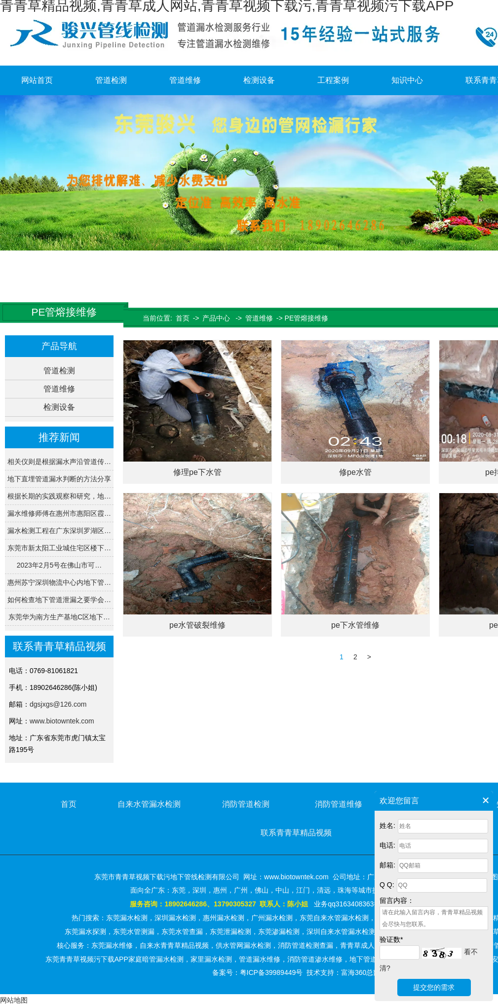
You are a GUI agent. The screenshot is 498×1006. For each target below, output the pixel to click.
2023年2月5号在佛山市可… (59, 565)
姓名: (387, 825)
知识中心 (407, 80)
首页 (183, 318)
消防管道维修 (338, 804)
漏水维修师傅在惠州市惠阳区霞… (59, 513)
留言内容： (397, 900)
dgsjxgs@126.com (58, 704)
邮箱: (387, 865)
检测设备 (259, 80)
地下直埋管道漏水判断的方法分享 (59, 479)
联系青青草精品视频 (296, 832)
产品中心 (216, 318)
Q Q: (387, 885)
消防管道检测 (245, 804)
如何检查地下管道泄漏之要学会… (59, 600)
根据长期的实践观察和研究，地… (59, 496)
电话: (387, 845)
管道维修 (185, 80)
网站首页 (37, 80)
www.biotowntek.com (62, 721)
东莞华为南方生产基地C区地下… (59, 617)
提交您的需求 (434, 987)
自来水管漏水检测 (149, 804)
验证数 (391, 939)
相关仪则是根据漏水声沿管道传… (59, 462)
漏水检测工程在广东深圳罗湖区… (59, 531)
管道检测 (111, 80)
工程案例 (333, 80)
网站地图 (14, 1000)
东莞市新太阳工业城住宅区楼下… (59, 548)
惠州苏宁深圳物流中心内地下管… (59, 582)
